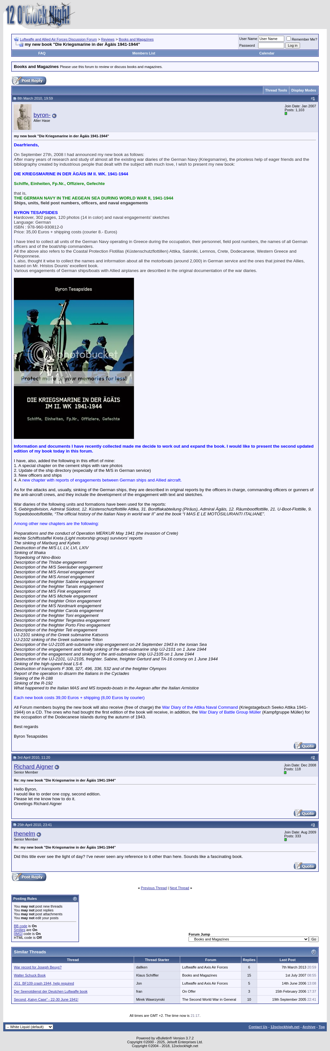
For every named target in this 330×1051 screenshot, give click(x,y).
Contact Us (257, 1027)
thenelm (24, 833)
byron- (42, 115)
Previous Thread (154, 888)
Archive (309, 1027)
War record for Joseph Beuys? (38, 967)
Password (247, 45)
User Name (248, 39)
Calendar (267, 53)
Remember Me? (301, 39)
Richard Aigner (33, 766)
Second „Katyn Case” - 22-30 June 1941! (46, 999)
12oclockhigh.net (284, 1027)
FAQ (42, 53)
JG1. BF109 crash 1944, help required (44, 983)
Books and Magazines (136, 39)
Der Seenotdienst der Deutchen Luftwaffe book (51, 991)
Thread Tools (276, 90)
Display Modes (303, 90)
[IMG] (18, 934)
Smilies (19, 930)
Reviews (108, 39)
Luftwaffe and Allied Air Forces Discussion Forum (58, 39)
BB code (20, 926)
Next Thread (179, 888)
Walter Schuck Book (30, 975)
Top (322, 1027)
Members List (143, 53)
